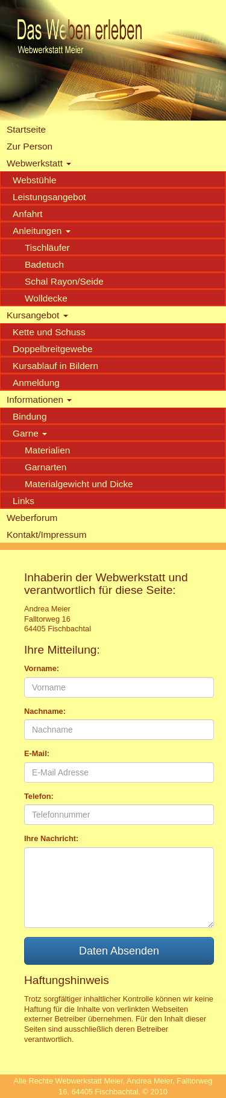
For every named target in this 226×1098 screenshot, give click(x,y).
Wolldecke (46, 298)
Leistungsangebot (49, 197)
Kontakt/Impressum (47, 534)
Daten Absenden (119, 951)
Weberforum (32, 518)
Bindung (29, 416)
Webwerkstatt (39, 163)
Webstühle (34, 180)
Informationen (39, 399)
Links (23, 501)
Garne (30, 433)
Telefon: (39, 796)
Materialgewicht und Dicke (79, 484)
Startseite (26, 129)
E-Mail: (36, 753)
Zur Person (29, 146)
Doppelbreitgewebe (53, 349)
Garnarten (45, 467)
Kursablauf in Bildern (55, 366)
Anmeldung (36, 382)
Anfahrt (28, 214)
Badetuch (44, 264)
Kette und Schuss (49, 332)
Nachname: (45, 711)
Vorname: (41, 668)
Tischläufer (47, 247)
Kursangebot (37, 315)
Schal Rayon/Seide (64, 281)
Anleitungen (42, 231)
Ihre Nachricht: (51, 838)
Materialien (47, 450)
